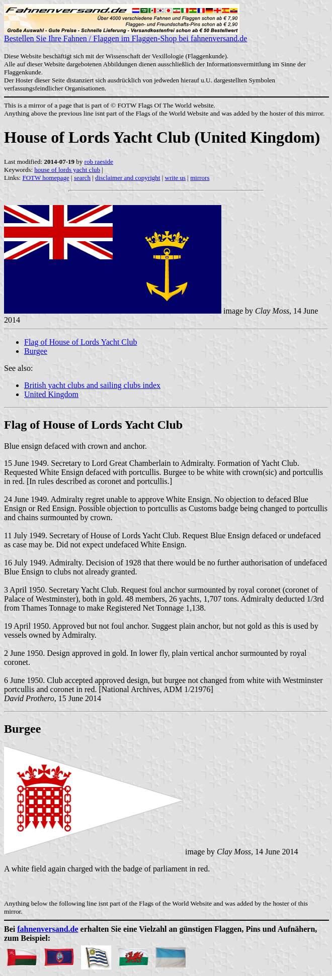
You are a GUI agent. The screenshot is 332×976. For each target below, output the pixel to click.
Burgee (35, 351)
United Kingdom (51, 394)
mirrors (199, 177)
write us (175, 177)
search (82, 177)
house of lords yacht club (67, 169)
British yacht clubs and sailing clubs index (92, 385)
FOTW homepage (45, 177)
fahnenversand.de (47, 929)
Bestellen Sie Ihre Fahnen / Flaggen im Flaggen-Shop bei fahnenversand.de (125, 35)
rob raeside (99, 161)
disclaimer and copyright (127, 177)
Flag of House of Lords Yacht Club (80, 342)
